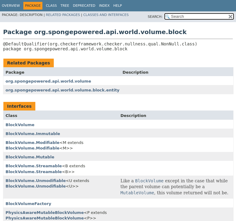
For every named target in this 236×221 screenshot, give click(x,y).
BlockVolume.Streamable (34, 166)
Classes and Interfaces (106, 15)
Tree (65, 6)
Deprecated (84, 6)
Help (117, 6)
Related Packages (63, 15)
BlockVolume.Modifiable (33, 142)
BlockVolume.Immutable (33, 133)
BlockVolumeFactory (28, 203)
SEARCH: (155, 17)
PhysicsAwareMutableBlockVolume (45, 212)
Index (104, 6)
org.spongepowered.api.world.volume (48, 81)
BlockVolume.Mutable (30, 157)
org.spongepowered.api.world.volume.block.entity (63, 90)
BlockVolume (20, 124)
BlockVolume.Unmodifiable (36, 180)
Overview (11, 6)
